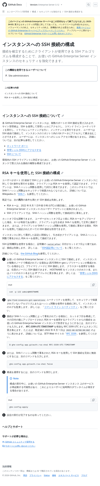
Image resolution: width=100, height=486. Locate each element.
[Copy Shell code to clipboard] (93, 285)
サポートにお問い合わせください (18, 446)
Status (47, 475)
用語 (25, 475)
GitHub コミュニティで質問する (18, 441)
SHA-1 (21, 194)
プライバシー (35, 475)
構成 (34, 11)
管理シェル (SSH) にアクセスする (24, 150)
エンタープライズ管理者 (18, 11)
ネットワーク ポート (17, 146)
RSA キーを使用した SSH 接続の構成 (32, 172)
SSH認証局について (52, 247)
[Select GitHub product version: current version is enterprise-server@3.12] (46, 4)
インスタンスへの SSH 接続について (33, 115)
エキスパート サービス (68, 475)
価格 (54, 475)
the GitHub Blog (29, 253)
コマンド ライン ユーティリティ (61, 307)
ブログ (84, 475)
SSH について (14, 154)
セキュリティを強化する (50, 11)
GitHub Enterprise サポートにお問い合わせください (48, 33)
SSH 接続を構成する (73, 11)
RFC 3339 (71, 333)
